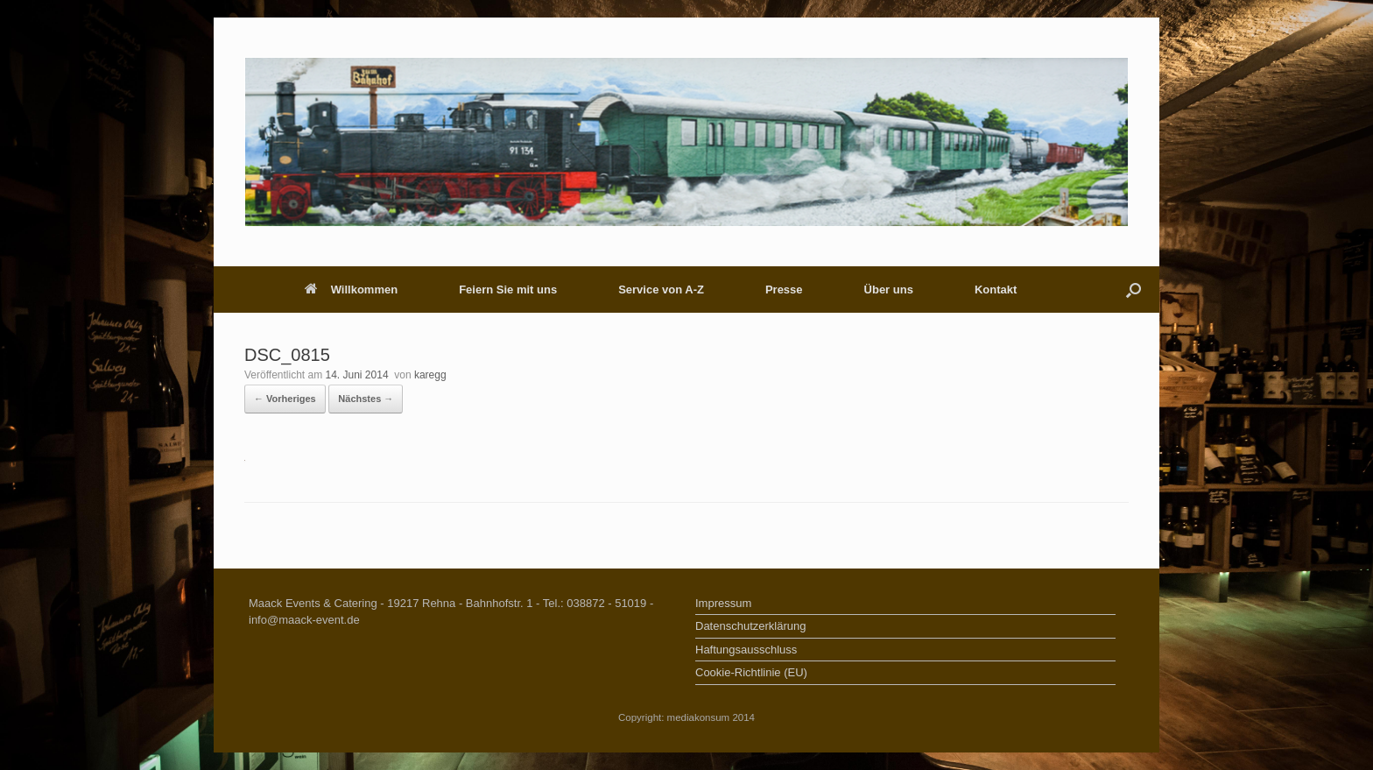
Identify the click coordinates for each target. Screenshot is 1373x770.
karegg (430, 375)
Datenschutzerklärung (750, 625)
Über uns (888, 289)
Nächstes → (365, 398)
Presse (784, 289)
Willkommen (351, 289)
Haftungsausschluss (746, 649)
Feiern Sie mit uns (508, 289)
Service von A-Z (661, 289)
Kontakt (996, 289)
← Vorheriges (285, 398)
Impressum (723, 603)
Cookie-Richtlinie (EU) (751, 672)
